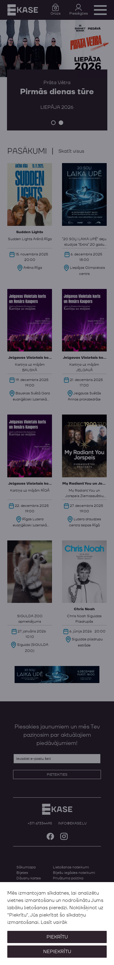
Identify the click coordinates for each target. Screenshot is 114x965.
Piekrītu (57, 937)
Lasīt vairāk (54, 922)
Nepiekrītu (57, 951)
